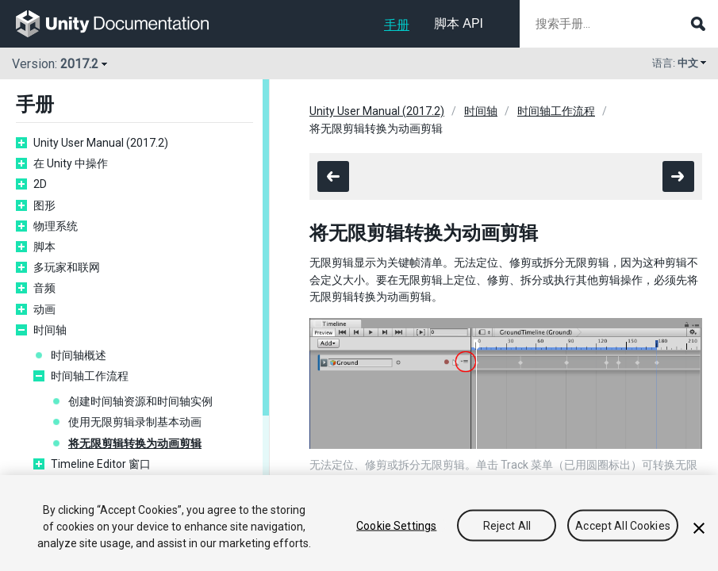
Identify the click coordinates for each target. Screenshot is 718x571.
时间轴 (50, 330)
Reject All (507, 525)
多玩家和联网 (66, 267)
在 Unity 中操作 (70, 163)
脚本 (44, 246)
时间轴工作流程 (90, 376)
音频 (44, 288)
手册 (396, 25)
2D (40, 184)
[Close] (698, 528)
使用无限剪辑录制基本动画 (135, 422)
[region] (359, 523)
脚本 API (458, 23)
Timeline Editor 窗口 (101, 464)
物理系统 (55, 226)
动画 (44, 309)
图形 (44, 205)
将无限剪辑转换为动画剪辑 (135, 443)
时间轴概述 (78, 355)
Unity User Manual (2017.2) (100, 142)
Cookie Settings (396, 525)
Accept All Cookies (622, 525)
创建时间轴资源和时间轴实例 (140, 401)
